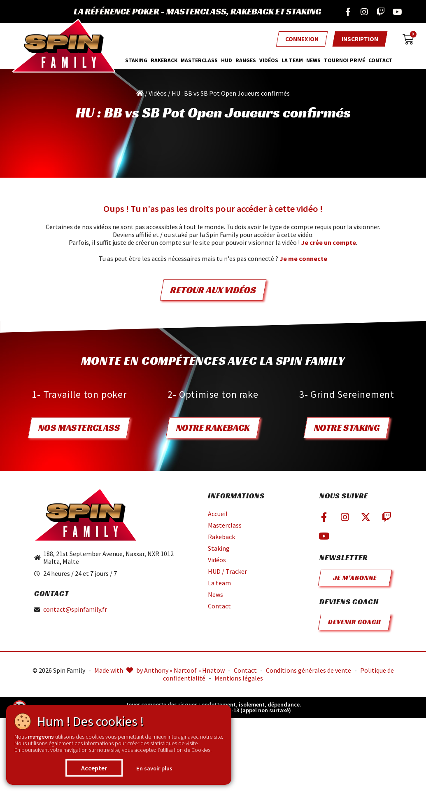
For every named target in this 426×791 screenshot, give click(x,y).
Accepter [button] (94, 768)
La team (292, 60)
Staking (136, 60)
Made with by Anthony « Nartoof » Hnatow (159, 670)
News (313, 60)
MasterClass (199, 60)
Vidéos (268, 60)
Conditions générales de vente (308, 670)
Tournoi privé (344, 60)
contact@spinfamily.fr (75, 609)
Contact (380, 60)
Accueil (218, 513)
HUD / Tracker (227, 571)
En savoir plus (154, 768)
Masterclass (225, 525)
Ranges (245, 60)
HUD (226, 60)
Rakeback (164, 60)
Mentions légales (238, 678)
